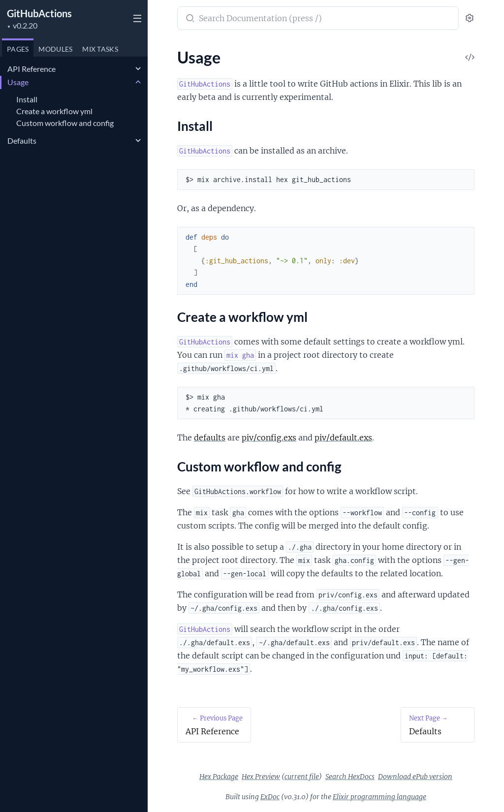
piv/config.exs (269, 437)
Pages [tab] (18, 49)
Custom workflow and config (65, 122)
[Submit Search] (189, 19)
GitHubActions (39, 13)
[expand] (138, 69)
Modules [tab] (55, 49)
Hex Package (218, 776)
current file (301, 776)
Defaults (21, 140)
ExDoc (270, 796)
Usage (18, 82)
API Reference (31, 68)
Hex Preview (261, 776)
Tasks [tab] (100, 49)
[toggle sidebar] (136, 19)
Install (26, 99)
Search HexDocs (350, 777)
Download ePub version (415, 776)
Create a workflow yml (54, 111)
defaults (209, 437)
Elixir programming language (379, 796)
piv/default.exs (343, 437)
